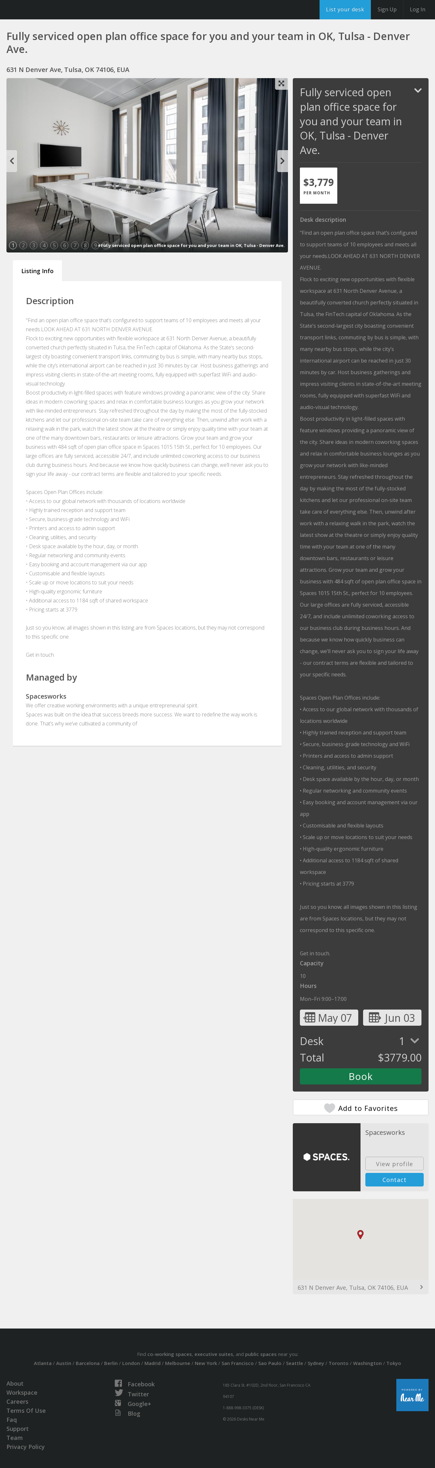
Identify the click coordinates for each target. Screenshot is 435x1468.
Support (17, 1428)
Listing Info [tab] (37, 271)
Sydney (316, 1363)
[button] (360, 1234)
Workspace (21, 1392)
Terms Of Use (26, 1410)
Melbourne (177, 1363)
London (131, 1363)
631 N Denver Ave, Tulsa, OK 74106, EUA (353, 1287)
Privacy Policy (25, 1447)
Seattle (294, 1363)
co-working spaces (169, 1354)
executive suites (213, 1354)
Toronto (339, 1363)
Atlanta (43, 1363)
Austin (63, 1363)
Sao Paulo (270, 1363)
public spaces (261, 1354)
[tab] (318, 186)
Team (14, 1438)
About (15, 1383)
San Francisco (238, 1363)
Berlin (111, 1363)
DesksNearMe (45, 10)
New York (206, 1363)
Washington (367, 1363)
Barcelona (88, 1363)
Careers (17, 1401)
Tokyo (393, 1363)
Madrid (152, 1363)
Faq (11, 1419)
